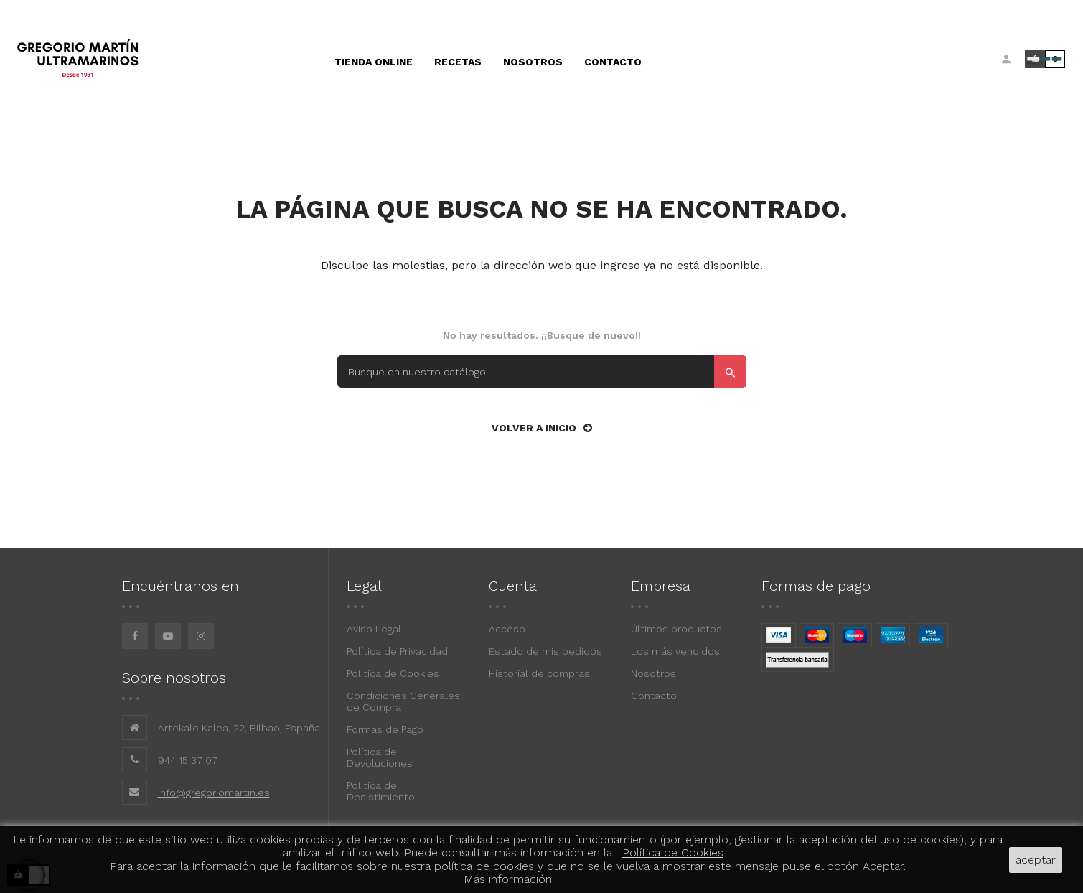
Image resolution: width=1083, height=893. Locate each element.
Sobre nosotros (174, 677)
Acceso (507, 629)
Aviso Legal (374, 629)
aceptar (1036, 859)
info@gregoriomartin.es (214, 792)
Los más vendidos (675, 651)
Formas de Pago (385, 729)
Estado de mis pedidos (545, 651)
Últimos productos (676, 629)
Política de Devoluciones (380, 757)
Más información (508, 879)
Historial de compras (539, 673)
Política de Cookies (393, 673)
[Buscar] (541, 371)
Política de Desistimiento (381, 791)
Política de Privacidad (397, 651)
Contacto (654, 695)
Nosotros (653, 673)
